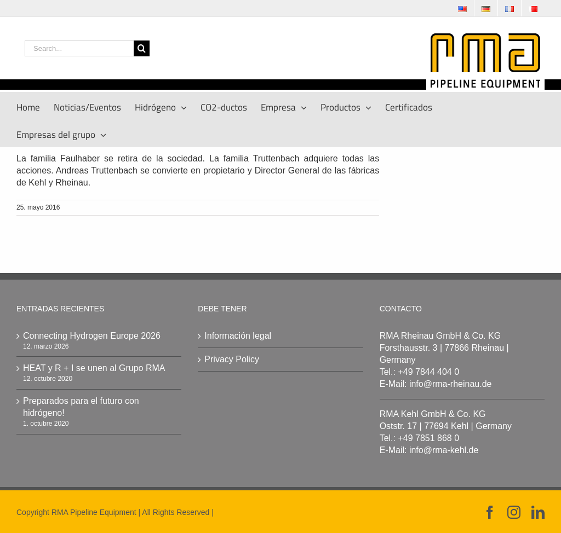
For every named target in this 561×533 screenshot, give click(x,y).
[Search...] (79, 48)
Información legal (237, 335)
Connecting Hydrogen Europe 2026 (92, 335)
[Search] (142, 48)
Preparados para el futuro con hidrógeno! (81, 407)
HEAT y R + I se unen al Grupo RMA (94, 368)
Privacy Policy (231, 359)
